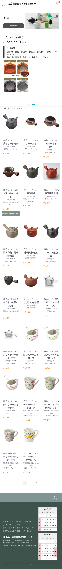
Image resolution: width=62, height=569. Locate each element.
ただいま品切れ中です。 (11, 214)
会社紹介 (17, 525)
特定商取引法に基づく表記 (11, 531)
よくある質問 (7, 525)
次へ (36, 483)
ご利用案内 (27, 522)
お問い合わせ (27, 531)
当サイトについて (8, 528)
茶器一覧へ (13, 26)
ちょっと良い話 (16, 522)
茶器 (33, 104)
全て (28, 104)
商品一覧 (6, 522)
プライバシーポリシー (24, 528)
